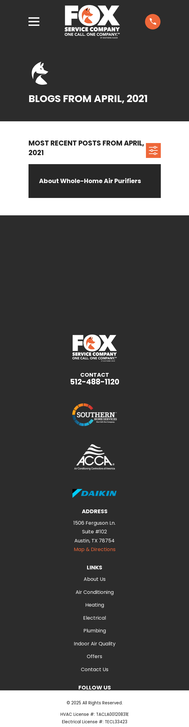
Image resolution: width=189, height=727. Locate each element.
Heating (94, 604)
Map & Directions (95, 549)
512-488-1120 (94, 382)
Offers (94, 656)
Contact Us (94, 669)
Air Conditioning (95, 592)
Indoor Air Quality (95, 643)
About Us (95, 579)
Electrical (94, 618)
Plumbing (94, 630)
